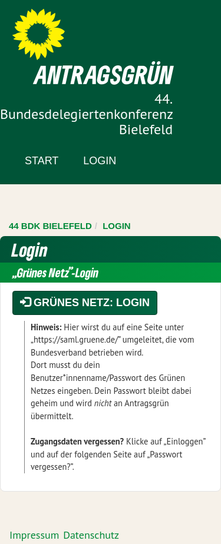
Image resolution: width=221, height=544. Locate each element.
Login (99, 161)
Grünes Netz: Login (85, 302)
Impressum (34, 535)
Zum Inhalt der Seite (52, 29)
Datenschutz (91, 535)
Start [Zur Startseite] (41, 161)
